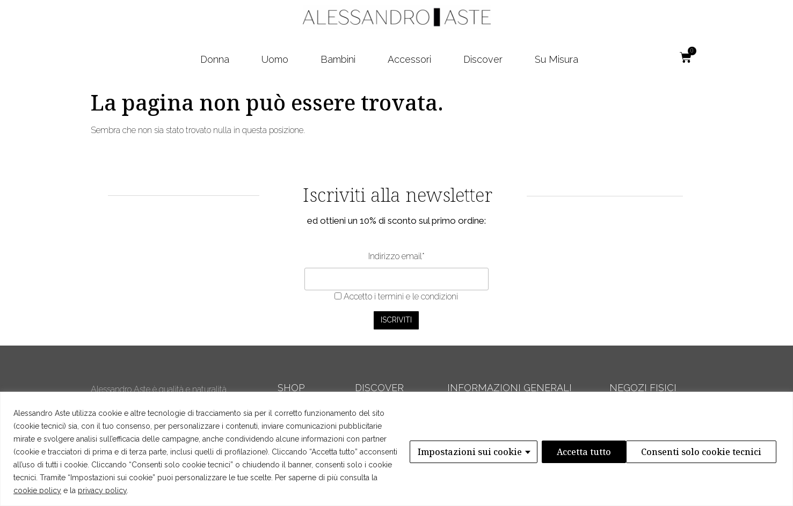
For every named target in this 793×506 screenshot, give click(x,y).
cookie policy (37, 490)
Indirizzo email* (396, 256)
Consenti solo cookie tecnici (616, 452)
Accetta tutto (737, 452)
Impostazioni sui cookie (469, 452)
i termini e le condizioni (415, 296)
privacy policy (102, 490)
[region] (396, 449)
